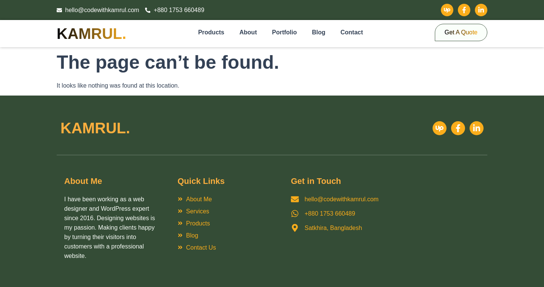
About (248, 32)
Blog (319, 32)
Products (211, 32)
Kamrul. (91, 33)
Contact (351, 32)
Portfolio (284, 32)
